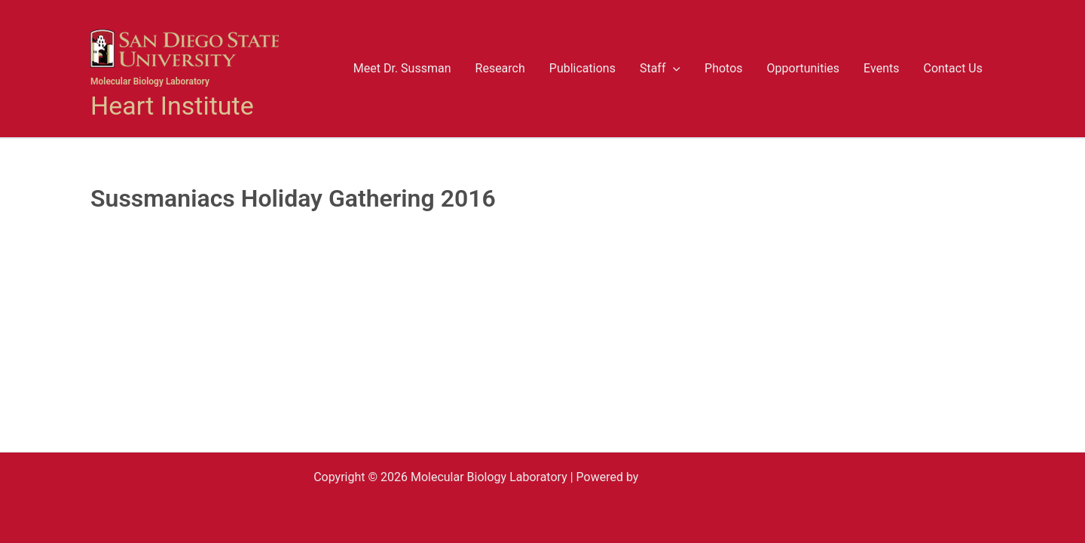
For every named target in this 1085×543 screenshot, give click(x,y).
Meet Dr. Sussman (402, 68)
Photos (723, 68)
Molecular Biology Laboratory (149, 81)
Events (881, 68)
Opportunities (803, 68)
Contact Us (953, 68)
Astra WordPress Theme (706, 477)
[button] (672, 68)
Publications (582, 68)
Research (500, 68)
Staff (660, 68)
